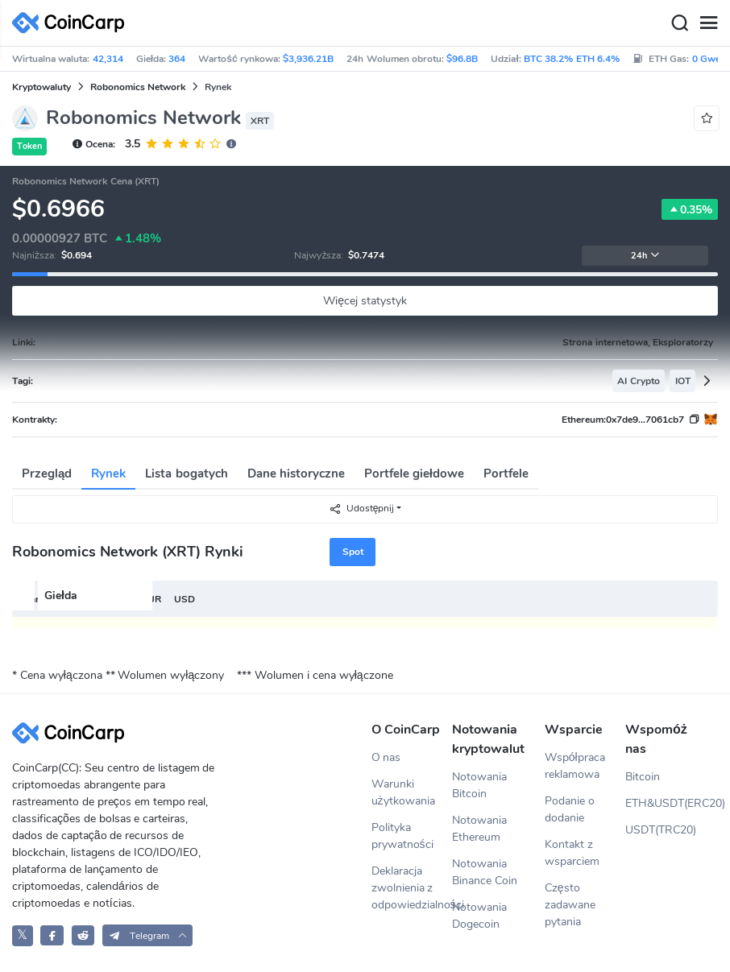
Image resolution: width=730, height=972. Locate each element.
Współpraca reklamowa (575, 766)
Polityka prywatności (402, 836)
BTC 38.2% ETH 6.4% (572, 58)
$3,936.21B (308, 58)
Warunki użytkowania (403, 792)
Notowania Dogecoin (479, 916)
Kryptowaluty (41, 87)
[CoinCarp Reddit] (83, 935)
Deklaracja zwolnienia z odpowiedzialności (411, 887)
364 (176, 58)
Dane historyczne (296, 473)
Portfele (506, 473)
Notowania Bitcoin (479, 785)
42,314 (108, 58)
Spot (352, 551)
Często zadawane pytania (570, 904)
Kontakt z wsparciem (572, 853)
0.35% (689, 209)
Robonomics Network (137, 87)
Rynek (108, 473)
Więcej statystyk (365, 300)
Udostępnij (362, 508)
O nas (386, 757)
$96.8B (462, 58)
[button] (147, 935)
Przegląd (47, 473)
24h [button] (645, 256)
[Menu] (708, 23)
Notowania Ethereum (479, 829)
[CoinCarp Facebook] (52, 935)
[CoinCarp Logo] (72, 23)
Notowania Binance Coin (484, 872)
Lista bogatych (186, 473)
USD (184, 599)
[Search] (679, 23)
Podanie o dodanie (570, 809)
